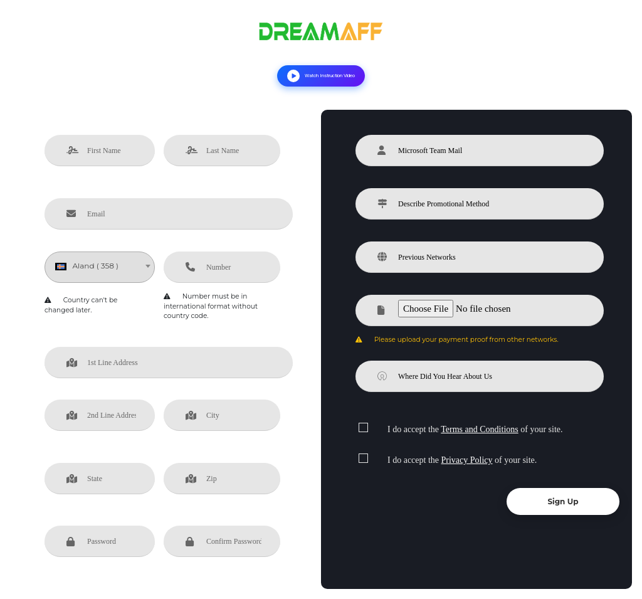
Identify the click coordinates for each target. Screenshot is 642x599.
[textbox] (99, 266)
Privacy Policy (467, 460)
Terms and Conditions (479, 429)
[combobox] (100, 267)
